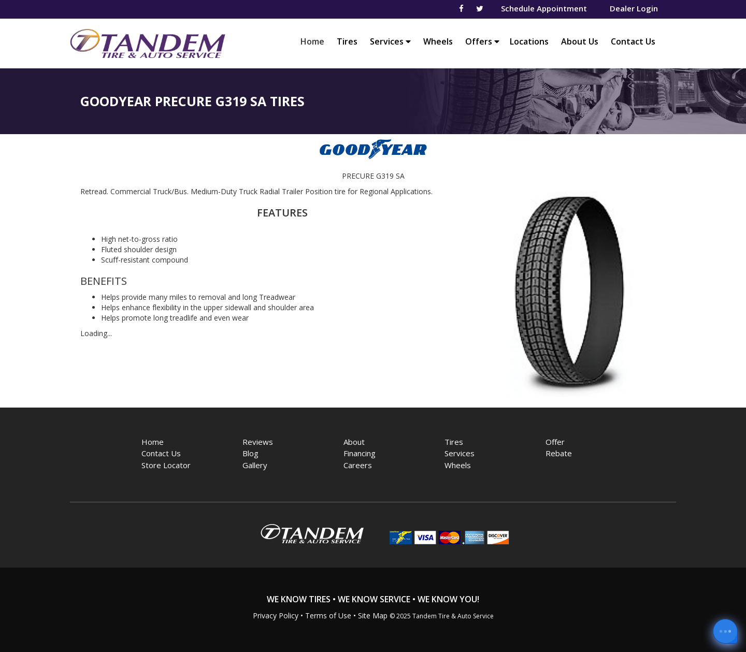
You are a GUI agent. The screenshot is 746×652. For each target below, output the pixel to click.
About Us (579, 41)
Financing (359, 453)
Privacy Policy (275, 615)
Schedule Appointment (544, 8)
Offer (555, 442)
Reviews (257, 442)
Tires (347, 41)
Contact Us (633, 41)
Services (390, 41)
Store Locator (166, 465)
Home (314, 41)
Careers (357, 465)
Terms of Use (328, 615)
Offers (482, 41)
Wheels (438, 41)
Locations (529, 41)
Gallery (254, 465)
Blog (250, 453)
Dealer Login (634, 8)
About (354, 442)
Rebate (559, 453)
